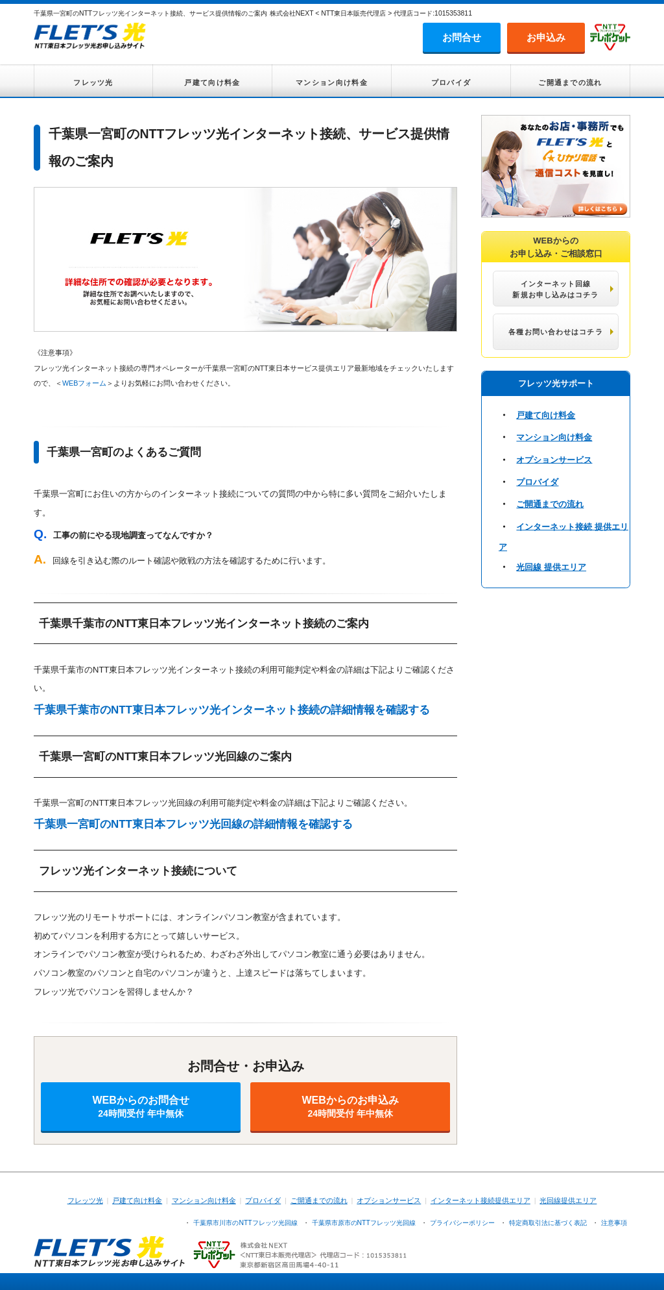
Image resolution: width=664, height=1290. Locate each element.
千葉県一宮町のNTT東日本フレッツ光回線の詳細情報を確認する (193, 824)
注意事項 (614, 1222)
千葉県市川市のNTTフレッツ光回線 (245, 1222)
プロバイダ (451, 82)
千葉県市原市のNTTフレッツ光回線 (364, 1222)
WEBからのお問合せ (140, 1107)
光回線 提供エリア (551, 567)
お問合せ (461, 37)
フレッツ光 (93, 82)
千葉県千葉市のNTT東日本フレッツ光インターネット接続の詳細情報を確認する (232, 710)
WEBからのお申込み (350, 1107)
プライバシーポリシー (462, 1222)
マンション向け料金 (332, 82)
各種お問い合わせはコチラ (555, 332)
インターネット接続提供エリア (480, 1200)
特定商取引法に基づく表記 (548, 1222)
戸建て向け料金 (212, 82)
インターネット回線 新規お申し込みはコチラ (555, 289)
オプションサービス (554, 459)
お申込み (546, 37)
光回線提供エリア (568, 1200)
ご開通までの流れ (570, 82)
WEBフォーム (84, 383)
